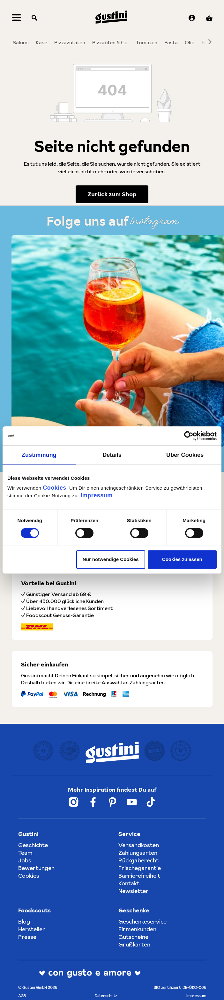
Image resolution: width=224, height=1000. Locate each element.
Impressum (96, 495)
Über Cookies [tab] (185, 455)
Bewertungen (36, 868)
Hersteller (31, 929)
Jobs (24, 860)
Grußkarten (134, 944)
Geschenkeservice (142, 921)
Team (25, 853)
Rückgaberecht (138, 860)
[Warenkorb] (209, 19)
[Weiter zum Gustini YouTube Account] (132, 802)
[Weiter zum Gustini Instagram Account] (73, 802)
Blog (24, 921)
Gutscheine (133, 937)
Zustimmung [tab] (39, 455)
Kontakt (128, 883)
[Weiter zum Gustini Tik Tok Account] (150, 802)
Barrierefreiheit (139, 876)
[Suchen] (34, 19)
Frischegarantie (139, 868)
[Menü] (16, 19)
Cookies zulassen (182, 559)
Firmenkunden (137, 929)
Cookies (54, 488)
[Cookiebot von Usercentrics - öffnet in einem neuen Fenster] (189, 436)
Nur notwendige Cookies (111, 559)
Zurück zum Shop (112, 196)
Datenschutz (106, 995)
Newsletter (133, 891)
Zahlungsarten (137, 853)
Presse (27, 937)
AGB (22, 995)
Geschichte (33, 845)
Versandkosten (138, 845)
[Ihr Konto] (192, 19)
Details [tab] (112, 455)
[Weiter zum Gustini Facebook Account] (93, 802)
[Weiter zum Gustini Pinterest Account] (112, 802)
